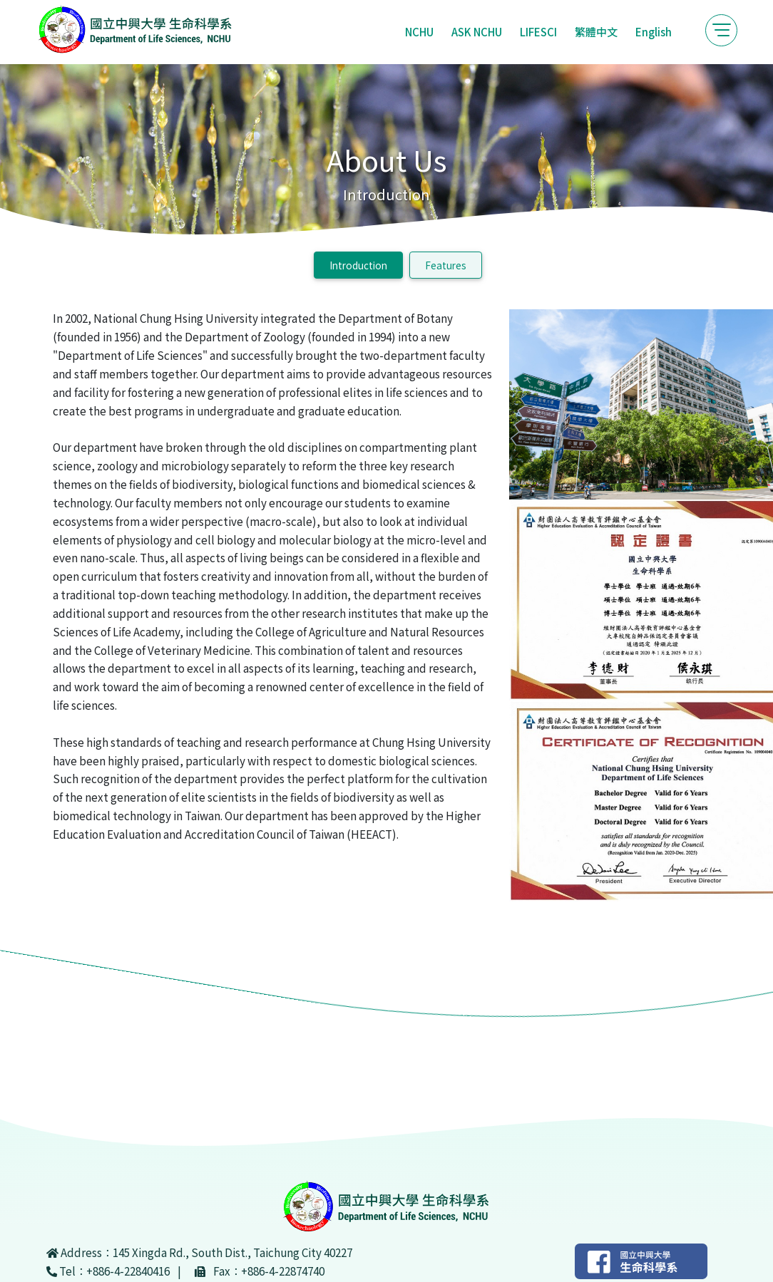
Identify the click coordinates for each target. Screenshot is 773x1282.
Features (445, 265)
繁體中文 (596, 31)
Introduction (358, 265)
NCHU (419, 31)
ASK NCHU (476, 31)
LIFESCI (538, 31)
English (653, 31)
